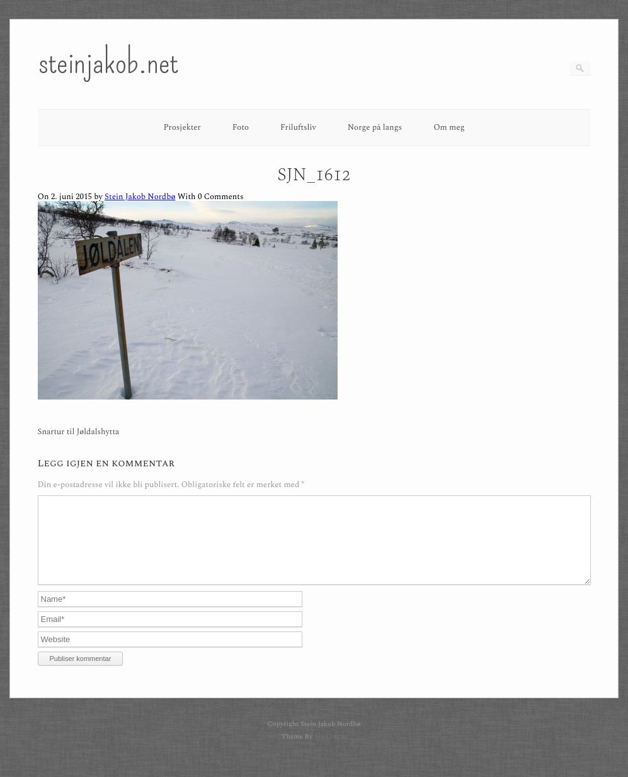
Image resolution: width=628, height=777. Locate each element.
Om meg (449, 127)
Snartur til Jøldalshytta (79, 432)
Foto (240, 127)
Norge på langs (375, 127)
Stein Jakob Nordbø (140, 196)
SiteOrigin (330, 751)
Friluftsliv (298, 127)
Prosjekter (181, 127)
